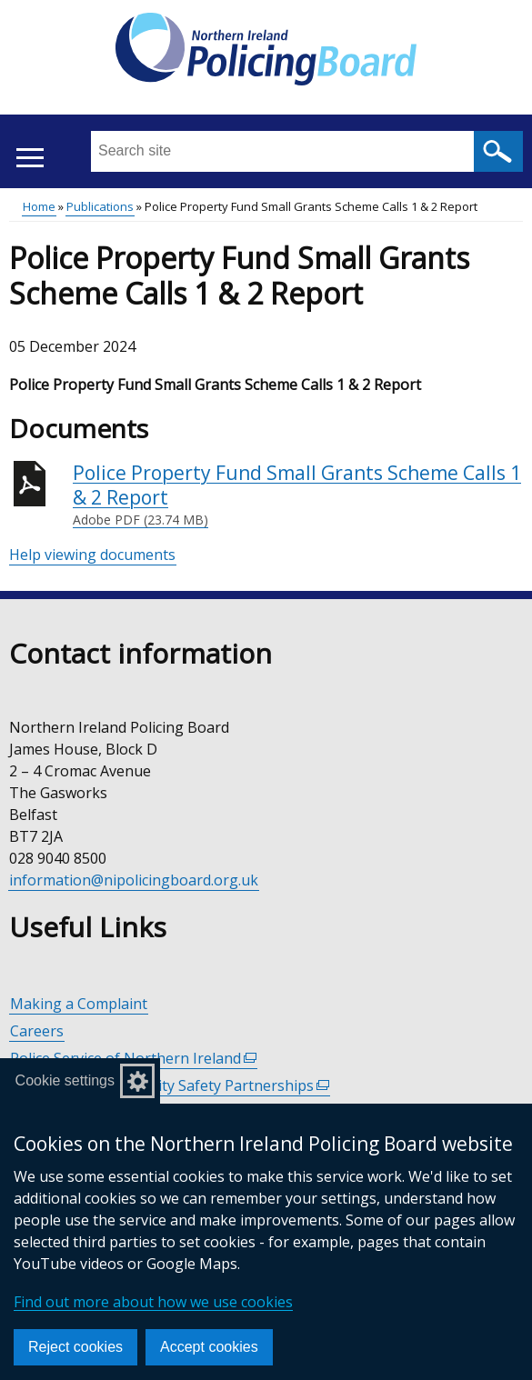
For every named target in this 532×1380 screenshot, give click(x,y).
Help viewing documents (92, 555)
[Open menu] (30, 158)
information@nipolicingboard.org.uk (133, 880)
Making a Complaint (78, 1004)
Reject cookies (75, 1347)
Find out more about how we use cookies (153, 1302)
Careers (37, 1031)
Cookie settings (65, 1080)
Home (39, 206)
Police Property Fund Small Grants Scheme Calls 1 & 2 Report (298, 495)
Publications (100, 206)
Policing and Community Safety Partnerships (170, 1085)
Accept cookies (209, 1347)
